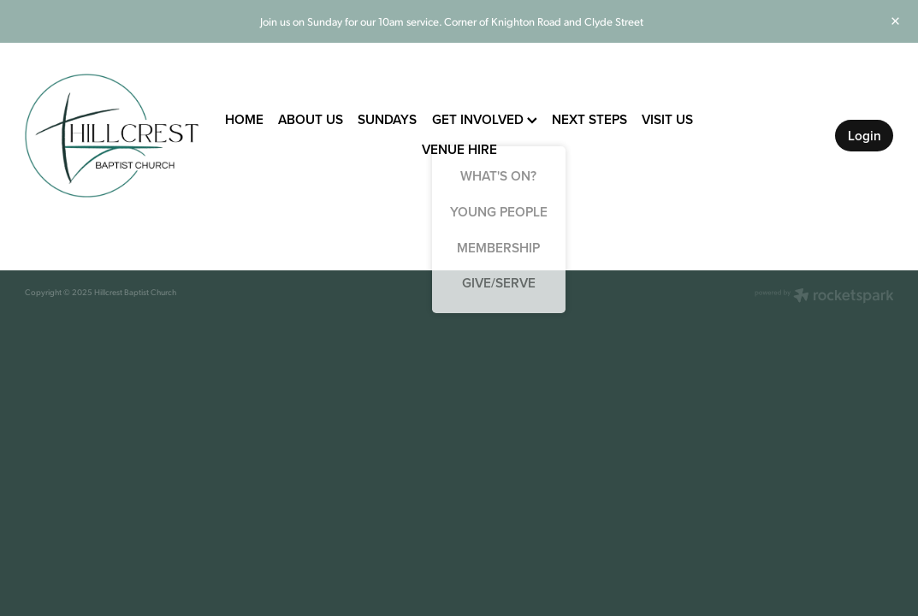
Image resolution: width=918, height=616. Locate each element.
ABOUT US (310, 119)
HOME (244, 119)
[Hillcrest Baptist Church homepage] (111, 135)
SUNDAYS (387, 119)
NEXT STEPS (589, 119)
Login (864, 135)
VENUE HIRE (459, 148)
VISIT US (667, 119)
